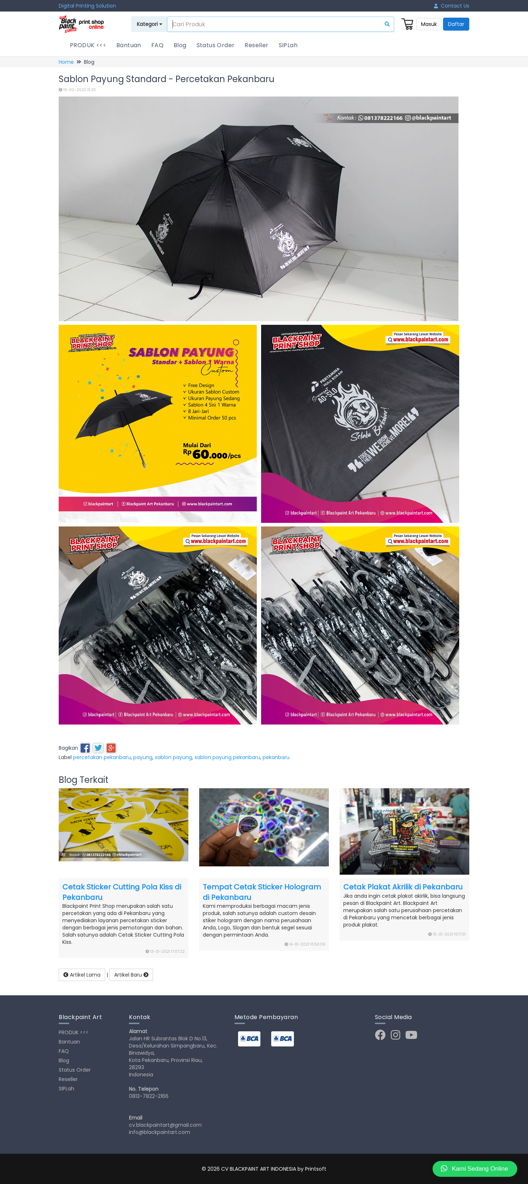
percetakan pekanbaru (102, 757)
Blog (180, 45)
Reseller (256, 45)
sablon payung (173, 757)
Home (66, 62)
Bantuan (128, 45)
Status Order (216, 45)
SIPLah (288, 45)
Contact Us (451, 5)
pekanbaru (276, 757)
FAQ (157, 45)
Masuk (429, 24)
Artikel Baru (131, 974)
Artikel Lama (81, 974)
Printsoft (315, 1168)
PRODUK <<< (88, 45)
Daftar (456, 24)
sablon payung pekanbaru (227, 757)
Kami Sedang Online (474, 1168)
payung (142, 757)
